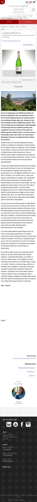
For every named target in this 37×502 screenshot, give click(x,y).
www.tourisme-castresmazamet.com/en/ (24, 358)
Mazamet (23, 26)
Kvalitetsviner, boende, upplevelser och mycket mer (18, 12)
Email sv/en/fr (8, 460)
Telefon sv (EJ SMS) (8, 448)
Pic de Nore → (31, 372)
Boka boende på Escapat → (27, 368)
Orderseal (21, 500)
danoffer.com (26, 500)
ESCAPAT (19, 9)
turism (34, 80)
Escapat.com (4, 26)
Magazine (11, 26)
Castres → (32, 375)
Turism (17, 26)
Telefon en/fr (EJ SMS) (9, 454)
